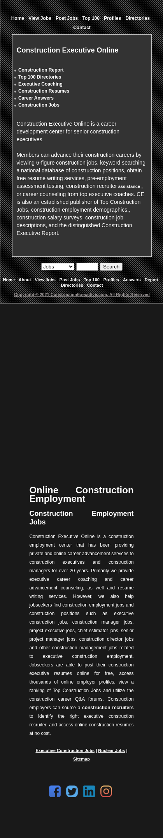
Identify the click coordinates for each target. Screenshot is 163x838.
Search (111, 267)
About (25, 279)
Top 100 (91, 18)
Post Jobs (67, 18)
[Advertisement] (81, 388)
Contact (82, 27)
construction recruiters (108, 707)
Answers (132, 279)
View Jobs (39, 18)
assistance (129, 186)
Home (17, 18)
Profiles (112, 18)
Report (151, 279)
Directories (137, 18)
